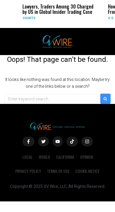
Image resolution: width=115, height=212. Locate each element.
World (44, 157)
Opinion (86, 157)
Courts (29, 18)
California (65, 157)
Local (27, 157)
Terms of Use (58, 171)
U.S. (111, 18)
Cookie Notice (87, 171)
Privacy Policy (28, 171)
